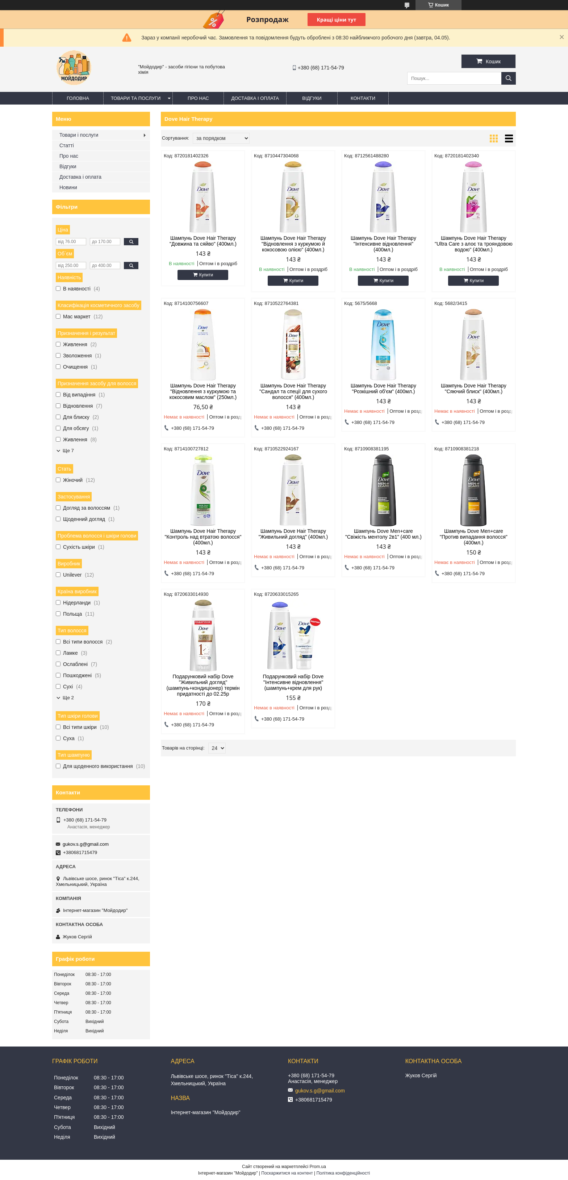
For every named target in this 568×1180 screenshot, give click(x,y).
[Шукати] (508, 78)
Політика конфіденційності (343, 1173)
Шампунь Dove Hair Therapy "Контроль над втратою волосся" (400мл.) (203, 537)
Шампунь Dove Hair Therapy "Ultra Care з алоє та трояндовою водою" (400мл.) (474, 243)
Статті (66, 145)
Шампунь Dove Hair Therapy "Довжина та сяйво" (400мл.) (203, 241)
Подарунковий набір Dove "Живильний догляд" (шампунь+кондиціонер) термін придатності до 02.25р (203, 685)
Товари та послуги (135, 98)
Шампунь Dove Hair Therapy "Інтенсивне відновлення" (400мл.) (383, 243)
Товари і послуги (78, 135)
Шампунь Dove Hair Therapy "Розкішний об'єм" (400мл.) (383, 388)
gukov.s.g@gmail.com (86, 844)
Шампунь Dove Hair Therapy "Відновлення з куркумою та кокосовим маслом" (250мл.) (203, 391)
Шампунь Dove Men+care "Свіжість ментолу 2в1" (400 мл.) (383, 534)
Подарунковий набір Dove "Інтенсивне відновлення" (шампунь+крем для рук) (293, 682)
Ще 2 (68, 697)
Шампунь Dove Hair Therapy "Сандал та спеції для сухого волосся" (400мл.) (293, 391)
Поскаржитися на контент (287, 1173)
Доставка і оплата (255, 98)
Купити (206, 274)
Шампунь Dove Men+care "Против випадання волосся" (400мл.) (474, 537)
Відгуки (311, 98)
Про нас (198, 98)
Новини (68, 187)
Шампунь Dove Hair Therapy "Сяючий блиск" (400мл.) (473, 388)
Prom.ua (318, 1166)
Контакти (363, 98)
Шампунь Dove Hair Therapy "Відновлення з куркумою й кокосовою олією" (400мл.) (293, 243)
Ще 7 (68, 450)
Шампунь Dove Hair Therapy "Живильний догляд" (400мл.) (293, 534)
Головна (78, 98)
